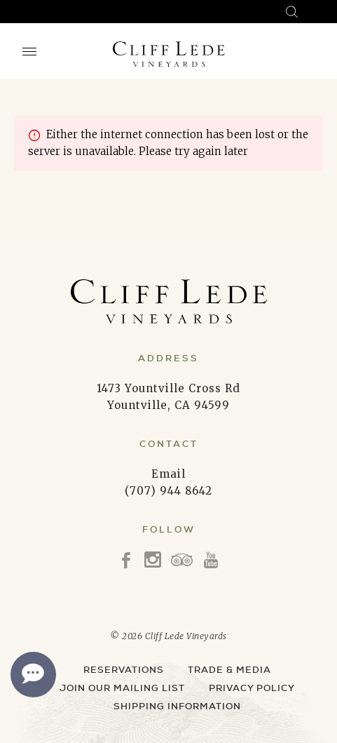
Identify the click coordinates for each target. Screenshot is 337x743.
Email (168, 474)
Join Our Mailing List (122, 688)
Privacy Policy (252, 688)
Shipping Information (177, 706)
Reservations (123, 670)
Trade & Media (229, 670)
